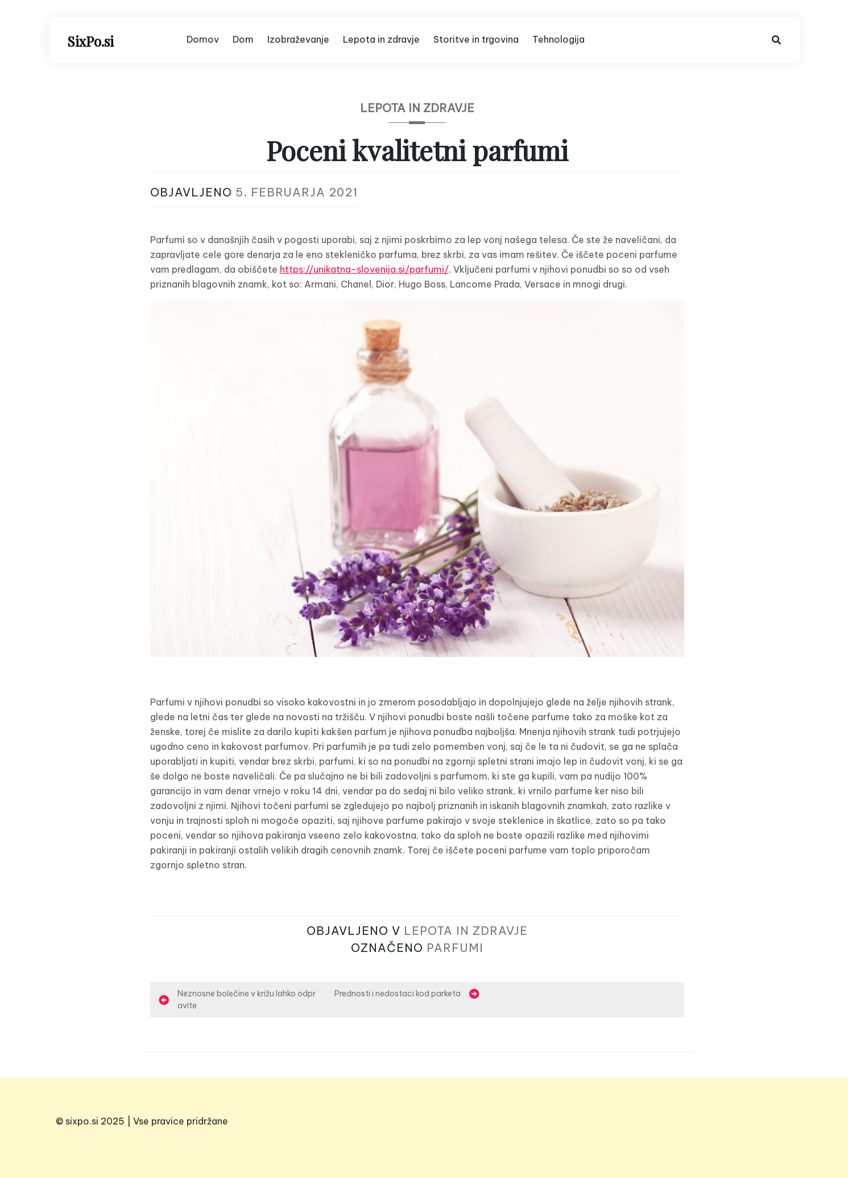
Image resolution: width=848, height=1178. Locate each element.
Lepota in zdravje (381, 39)
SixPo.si (90, 41)
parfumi (455, 948)
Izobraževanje (298, 39)
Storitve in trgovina (476, 39)
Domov (203, 39)
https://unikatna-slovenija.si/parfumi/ (364, 269)
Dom (243, 39)
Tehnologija (558, 39)
